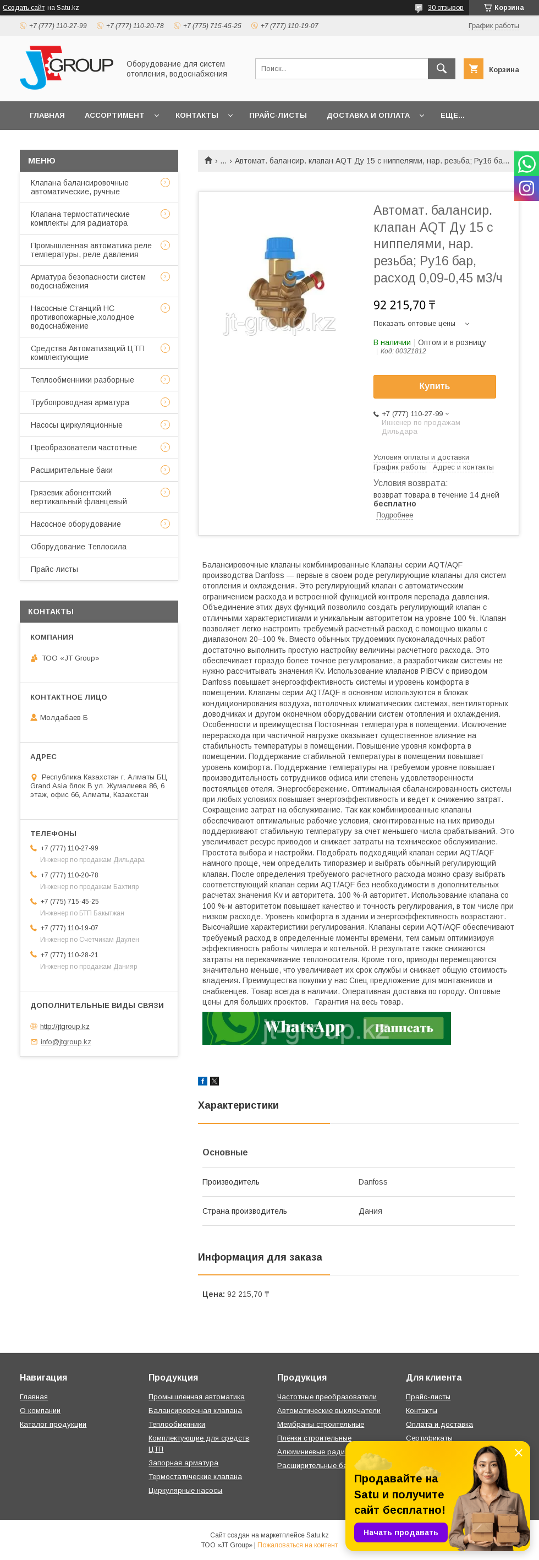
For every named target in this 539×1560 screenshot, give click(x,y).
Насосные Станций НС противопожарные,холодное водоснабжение (82, 317)
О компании (40, 1410)
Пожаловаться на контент (297, 1545)
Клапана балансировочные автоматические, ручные (80, 187)
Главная (47, 115)
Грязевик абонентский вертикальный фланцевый (79, 497)
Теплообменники (176, 1424)
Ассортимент (115, 115)
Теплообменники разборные (82, 379)
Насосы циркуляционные (77, 425)
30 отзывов (446, 8)
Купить (435, 386)
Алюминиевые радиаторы (321, 1452)
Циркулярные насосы (185, 1490)
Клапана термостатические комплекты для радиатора (80, 218)
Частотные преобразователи (327, 1397)
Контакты (196, 115)
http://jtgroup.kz (65, 1026)
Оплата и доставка (439, 1424)
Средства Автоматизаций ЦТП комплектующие (88, 353)
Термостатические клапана (195, 1476)
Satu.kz (317, 1535)
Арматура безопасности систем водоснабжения (88, 281)
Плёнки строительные (314, 1438)
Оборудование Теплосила (79, 546)
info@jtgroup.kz (66, 1042)
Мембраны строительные (320, 1424)
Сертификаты (429, 1438)
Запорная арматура (183, 1463)
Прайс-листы (278, 115)
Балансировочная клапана (195, 1410)
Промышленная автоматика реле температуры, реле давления (91, 250)
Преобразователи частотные (84, 447)
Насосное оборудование (76, 524)
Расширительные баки (72, 470)
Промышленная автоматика (196, 1397)
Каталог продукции (53, 1424)
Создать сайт (24, 8)
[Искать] (441, 68)
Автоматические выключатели (329, 1410)
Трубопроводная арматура (80, 402)
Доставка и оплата (368, 115)
